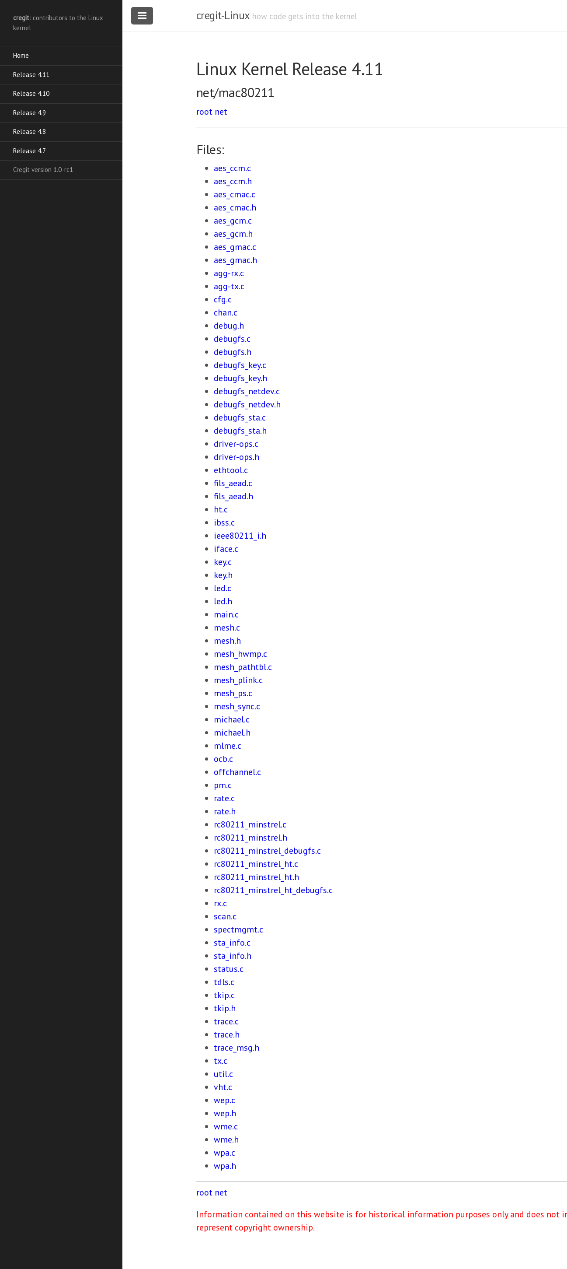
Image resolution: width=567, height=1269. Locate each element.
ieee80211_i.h (240, 535)
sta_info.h (232, 955)
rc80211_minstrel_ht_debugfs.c (273, 890)
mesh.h (227, 640)
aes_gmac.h (235, 260)
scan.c (225, 916)
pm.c (223, 785)
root (204, 111)
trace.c (226, 1021)
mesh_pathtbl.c (243, 667)
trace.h (227, 1034)
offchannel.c (237, 772)
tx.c (220, 1060)
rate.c (224, 798)
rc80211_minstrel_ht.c (256, 863)
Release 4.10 (31, 93)
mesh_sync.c (237, 706)
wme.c (226, 1126)
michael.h (232, 732)
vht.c (223, 1087)
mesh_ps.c (233, 693)
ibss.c (224, 522)
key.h (223, 575)
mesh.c (227, 627)
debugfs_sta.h (240, 430)
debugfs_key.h (240, 378)
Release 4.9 (29, 113)
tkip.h (225, 1008)
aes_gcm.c (233, 220)
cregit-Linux (223, 15)
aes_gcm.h (233, 233)
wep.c (224, 1100)
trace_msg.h (236, 1047)
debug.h (229, 325)
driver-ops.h (236, 457)
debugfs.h (232, 352)
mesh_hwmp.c (240, 653)
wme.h (226, 1139)
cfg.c (223, 299)
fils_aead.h (233, 496)
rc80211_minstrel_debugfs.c (267, 850)
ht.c (221, 509)
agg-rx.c (229, 273)
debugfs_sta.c (240, 417)
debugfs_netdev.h (247, 404)
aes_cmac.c (234, 194)
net (221, 111)
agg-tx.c (229, 286)
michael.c (232, 719)
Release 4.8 (29, 131)
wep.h (225, 1113)
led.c (222, 588)
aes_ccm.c (232, 168)
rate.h (225, 811)
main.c (226, 614)
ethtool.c (231, 470)
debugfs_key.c (240, 365)
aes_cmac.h (235, 207)
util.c (223, 1074)
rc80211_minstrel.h (250, 837)
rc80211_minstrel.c (250, 824)
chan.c (225, 312)
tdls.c (224, 982)
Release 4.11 (31, 74)
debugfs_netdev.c (247, 391)
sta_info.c (232, 942)
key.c (223, 562)
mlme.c (227, 745)
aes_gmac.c (235, 246)
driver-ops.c (236, 443)
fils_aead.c (233, 483)
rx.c (220, 903)
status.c (228, 969)
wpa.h (225, 1165)
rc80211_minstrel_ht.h (256, 877)
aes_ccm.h (233, 181)
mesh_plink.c (238, 680)
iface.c (226, 548)
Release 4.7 (29, 151)
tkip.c (224, 995)
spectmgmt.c (238, 929)
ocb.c (223, 758)
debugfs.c (232, 338)
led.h (223, 601)
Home (21, 55)
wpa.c (224, 1152)
